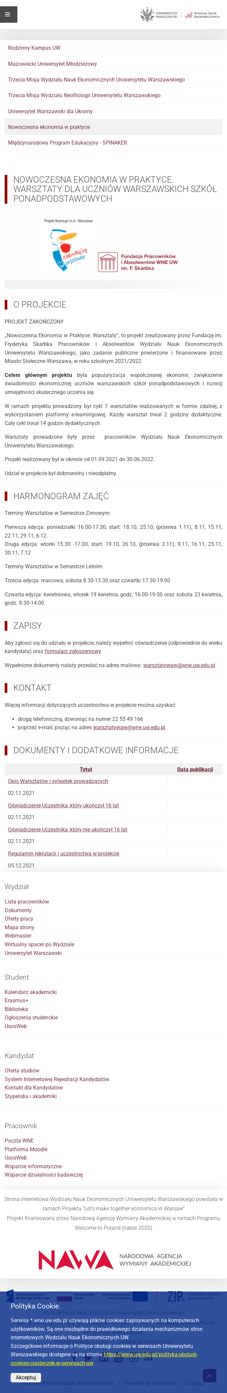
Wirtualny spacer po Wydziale (39, 944)
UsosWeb (16, 1026)
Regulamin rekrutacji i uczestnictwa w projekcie (63, 853)
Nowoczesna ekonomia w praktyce (49, 127)
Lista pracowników (27, 902)
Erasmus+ (16, 1000)
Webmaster (18, 936)
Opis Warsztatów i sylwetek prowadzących (58, 781)
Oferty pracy (19, 919)
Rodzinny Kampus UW (34, 48)
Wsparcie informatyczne (33, 1166)
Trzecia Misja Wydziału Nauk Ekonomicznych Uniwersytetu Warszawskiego (96, 79)
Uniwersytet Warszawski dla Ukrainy (50, 111)
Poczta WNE (19, 1141)
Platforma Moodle (26, 1149)
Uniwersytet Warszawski (33, 953)
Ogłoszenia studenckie (31, 1017)
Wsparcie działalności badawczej (44, 1175)
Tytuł (86, 769)
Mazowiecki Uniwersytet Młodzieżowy (52, 64)
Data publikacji (195, 769)
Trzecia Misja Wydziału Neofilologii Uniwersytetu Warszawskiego (84, 95)
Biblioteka (16, 1009)
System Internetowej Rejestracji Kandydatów (57, 1079)
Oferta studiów (22, 1070)
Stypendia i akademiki (31, 1096)
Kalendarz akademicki (31, 992)
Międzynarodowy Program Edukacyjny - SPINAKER (67, 143)
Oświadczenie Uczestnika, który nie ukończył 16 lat (67, 829)
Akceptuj (26, 1377)
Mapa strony (19, 927)
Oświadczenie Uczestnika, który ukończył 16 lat (63, 805)
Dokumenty (18, 910)
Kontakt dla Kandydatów (34, 1087)
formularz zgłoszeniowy (73, 651)
